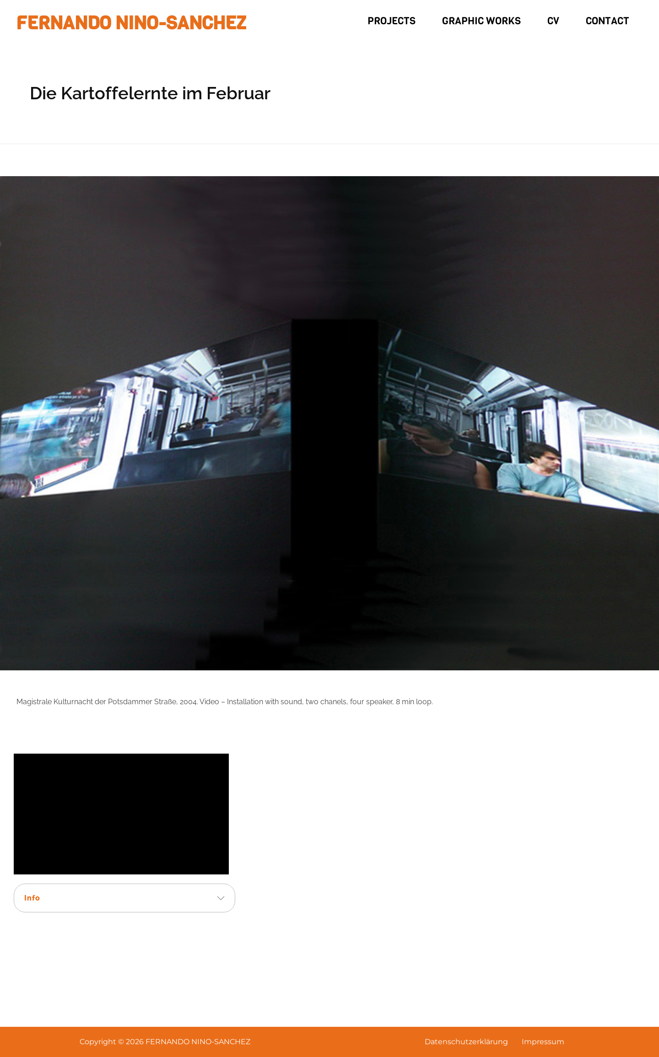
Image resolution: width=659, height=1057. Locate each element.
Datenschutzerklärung (466, 1041)
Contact (607, 20)
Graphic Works (481, 20)
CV (553, 20)
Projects (391, 20)
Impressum (543, 1041)
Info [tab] (32, 898)
